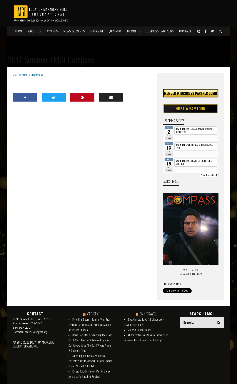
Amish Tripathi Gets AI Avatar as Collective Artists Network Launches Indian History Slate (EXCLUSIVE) (90, 361)
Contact (185, 31)
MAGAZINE (97, 31)
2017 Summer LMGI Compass (28, 75)
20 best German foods (139, 330)
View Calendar (209, 174)
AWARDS (52, 31)
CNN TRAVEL (148, 314)
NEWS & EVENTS (74, 31)
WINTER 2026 (190, 270)
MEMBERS (133, 31)
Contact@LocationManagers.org (30, 332)
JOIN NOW (115, 31)
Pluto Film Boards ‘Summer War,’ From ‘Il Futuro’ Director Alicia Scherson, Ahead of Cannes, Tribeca (90, 324)
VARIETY (93, 314)
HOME (19, 31)
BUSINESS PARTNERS (160, 31)
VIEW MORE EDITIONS (191, 274)
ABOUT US (34, 31)
